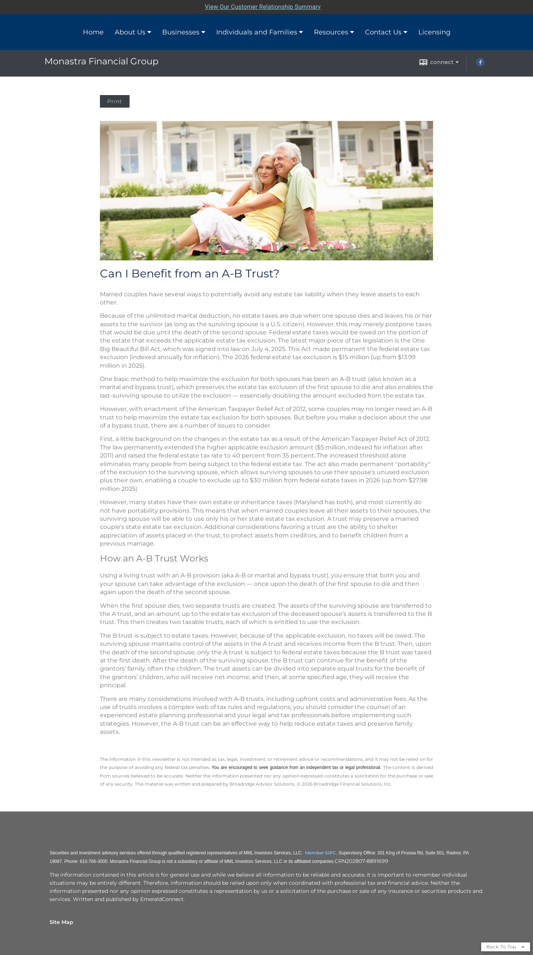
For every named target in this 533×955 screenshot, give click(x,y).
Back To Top (505, 946)
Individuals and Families (256, 32)
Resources (331, 32)
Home (93, 32)
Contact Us (383, 32)
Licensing (434, 32)
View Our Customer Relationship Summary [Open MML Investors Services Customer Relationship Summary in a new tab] (263, 6)
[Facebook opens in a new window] (480, 64)
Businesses (181, 32)
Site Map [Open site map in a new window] (61, 922)
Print (114, 101)
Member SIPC (320, 853)
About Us (130, 32)
